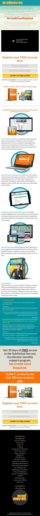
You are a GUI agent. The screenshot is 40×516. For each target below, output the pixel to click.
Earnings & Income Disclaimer (20, 449)
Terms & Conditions (20, 440)
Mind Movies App (20, 478)
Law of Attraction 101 (20, 467)
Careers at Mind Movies (20, 480)
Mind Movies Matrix (20, 459)
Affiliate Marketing (20, 488)
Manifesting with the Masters (20, 469)
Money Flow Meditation (20, 472)
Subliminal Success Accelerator (20, 465)
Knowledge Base (20, 438)
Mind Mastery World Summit (20, 463)
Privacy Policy (20, 442)
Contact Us (20, 445)
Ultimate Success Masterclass (20, 461)
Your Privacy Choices (20, 451)
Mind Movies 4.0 (20, 457)
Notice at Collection (20, 453)
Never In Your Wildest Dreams (20, 474)
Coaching (20, 447)
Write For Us (20, 482)
